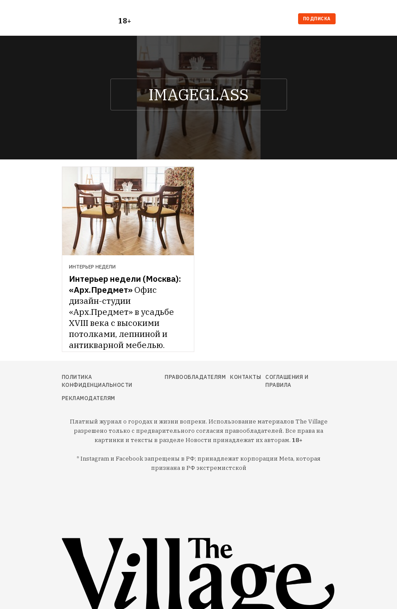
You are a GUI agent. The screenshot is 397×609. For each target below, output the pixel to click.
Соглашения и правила (286, 381)
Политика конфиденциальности (97, 381)
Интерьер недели (92, 267)
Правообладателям (195, 377)
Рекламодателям (88, 398)
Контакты (245, 377)
